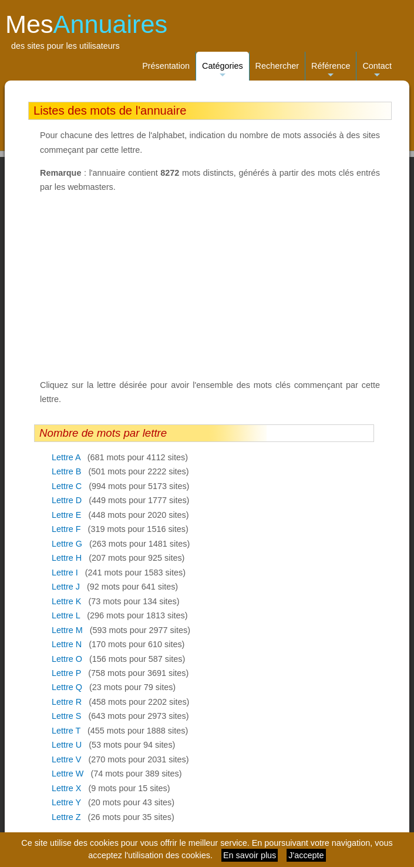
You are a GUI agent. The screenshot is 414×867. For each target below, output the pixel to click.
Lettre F (66, 529)
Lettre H (67, 558)
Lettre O (67, 659)
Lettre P (66, 673)
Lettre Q (67, 687)
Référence (330, 71)
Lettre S (66, 716)
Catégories (222, 71)
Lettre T (66, 730)
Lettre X (66, 788)
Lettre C (67, 486)
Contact (377, 71)
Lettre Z (66, 817)
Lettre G (67, 543)
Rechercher (277, 66)
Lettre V (66, 759)
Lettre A (66, 457)
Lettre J (66, 586)
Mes (86, 24)
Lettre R (67, 702)
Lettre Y (66, 802)
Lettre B (66, 471)
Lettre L (66, 615)
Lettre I (65, 572)
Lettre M (67, 630)
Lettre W (67, 773)
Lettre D (67, 500)
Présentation (166, 66)
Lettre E (66, 515)
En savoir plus (249, 855)
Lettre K (66, 601)
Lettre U (67, 744)
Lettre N (67, 644)
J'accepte (306, 855)
